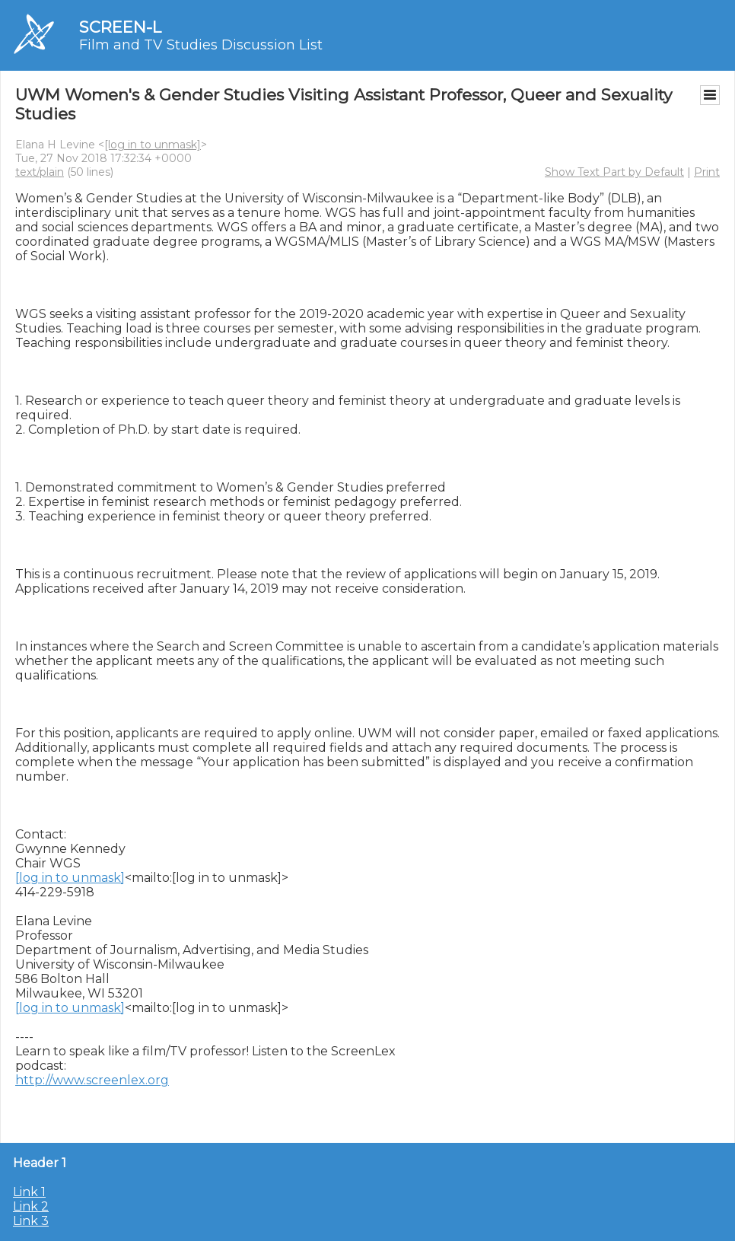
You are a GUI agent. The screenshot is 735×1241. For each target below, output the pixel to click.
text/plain (39, 172)
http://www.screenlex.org (92, 1080)
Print (707, 172)
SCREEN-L (120, 27)
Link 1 (29, 1192)
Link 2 (31, 1206)
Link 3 (31, 1221)
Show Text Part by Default (614, 172)
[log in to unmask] (152, 144)
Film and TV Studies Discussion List (201, 45)
